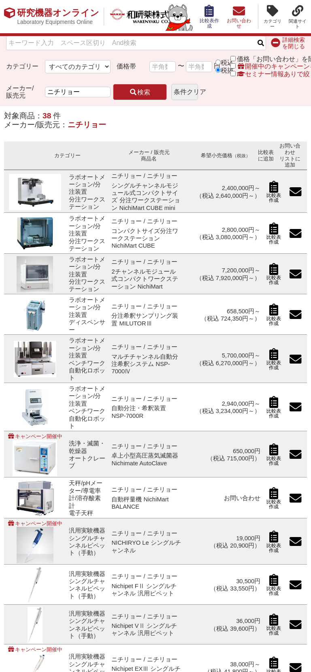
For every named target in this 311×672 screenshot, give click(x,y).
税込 (227, 62)
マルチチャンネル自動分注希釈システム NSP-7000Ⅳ (144, 364)
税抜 (227, 70)
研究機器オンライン (58, 17)
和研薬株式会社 (148, 17)
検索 (139, 92)
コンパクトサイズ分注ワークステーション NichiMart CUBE (144, 238)
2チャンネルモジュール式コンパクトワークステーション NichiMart (144, 279)
